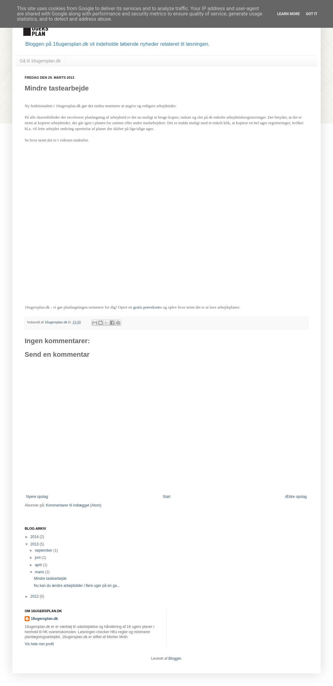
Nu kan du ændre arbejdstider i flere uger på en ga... (77, 585)
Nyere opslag (37, 497)
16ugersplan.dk (56, 322)
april (39, 565)
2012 (35, 596)
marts (40, 572)
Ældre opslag (296, 497)
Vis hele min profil (39, 644)
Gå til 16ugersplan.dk (40, 60)
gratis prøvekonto (147, 307)
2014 (35, 537)
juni (38, 557)
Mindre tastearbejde (50, 578)
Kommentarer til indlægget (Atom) (73, 505)
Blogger (174, 658)
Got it (311, 14)
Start (166, 497)
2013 (35, 544)
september (44, 550)
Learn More (288, 14)
